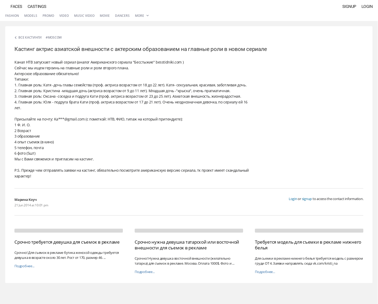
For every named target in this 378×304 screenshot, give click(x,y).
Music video (84, 15)
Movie (105, 15)
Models (30, 15)
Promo (48, 15)
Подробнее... (24, 266)
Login (367, 6)
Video (64, 15)
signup (307, 198)
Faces (16, 6)
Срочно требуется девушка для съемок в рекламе (67, 242)
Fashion (12, 15)
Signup (349, 6)
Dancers (122, 15)
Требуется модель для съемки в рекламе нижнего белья (308, 245)
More (142, 15)
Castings (37, 6)
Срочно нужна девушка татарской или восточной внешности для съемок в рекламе (187, 245)
